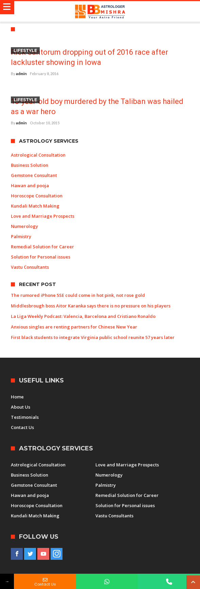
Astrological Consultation (38, 155)
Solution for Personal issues (40, 257)
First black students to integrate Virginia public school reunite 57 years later (93, 337)
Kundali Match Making (35, 206)
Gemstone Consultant (34, 175)
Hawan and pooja (30, 185)
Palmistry (21, 236)
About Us (20, 407)
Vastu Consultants (30, 267)
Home (17, 397)
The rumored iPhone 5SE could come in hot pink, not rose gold (78, 295)
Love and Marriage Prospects (42, 216)
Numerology (24, 226)
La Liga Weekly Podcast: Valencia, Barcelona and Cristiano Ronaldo (83, 316)
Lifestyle (25, 50)
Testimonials (25, 417)
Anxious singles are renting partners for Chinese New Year (74, 327)
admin (21, 73)
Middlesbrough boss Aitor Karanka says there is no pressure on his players (90, 306)
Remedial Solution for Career (42, 247)
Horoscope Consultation (36, 196)
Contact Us (22, 427)
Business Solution (29, 165)
